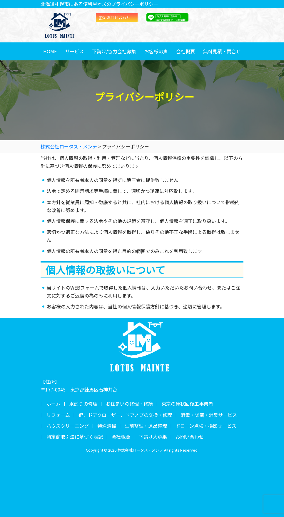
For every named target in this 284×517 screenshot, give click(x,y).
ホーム (53, 403)
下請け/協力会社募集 (114, 51)
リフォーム (58, 414)
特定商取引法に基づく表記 (74, 436)
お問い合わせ (190, 436)
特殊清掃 (106, 425)
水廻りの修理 (83, 403)
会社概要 (185, 51)
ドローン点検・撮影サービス (206, 425)
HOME (50, 51)
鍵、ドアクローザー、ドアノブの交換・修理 (125, 414)
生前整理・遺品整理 (146, 425)
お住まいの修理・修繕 (129, 403)
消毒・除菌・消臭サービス (209, 414)
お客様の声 (156, 51)
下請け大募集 (153, 436)
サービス (74, 51)
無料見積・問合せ (222, 51)
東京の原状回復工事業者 (187, 403)
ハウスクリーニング (67, 425)
